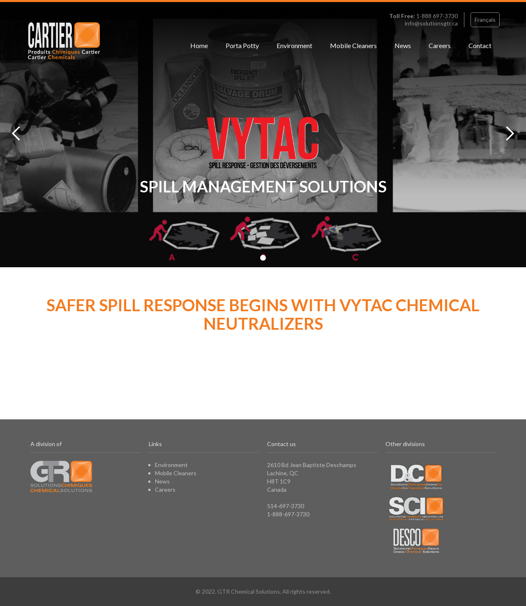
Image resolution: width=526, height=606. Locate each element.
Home (199, 45)
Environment (294, 45)
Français (485, 19)
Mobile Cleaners (353, 45)
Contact (479, 45)
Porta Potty (242, 45)
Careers (440, 45)
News (402, 45)
